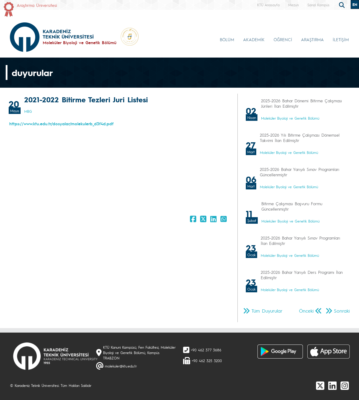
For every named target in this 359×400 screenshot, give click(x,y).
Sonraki (342, 311)
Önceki (306, 311)
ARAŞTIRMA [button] (312, 39)
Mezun (293, 4)
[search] (342, 4)
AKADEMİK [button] (254, 39)
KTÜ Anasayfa (268, 4)
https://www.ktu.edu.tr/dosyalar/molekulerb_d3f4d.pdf (61, 123)
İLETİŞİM (341, 39)
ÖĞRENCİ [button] (283, 39)
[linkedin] (332, 385)
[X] (320, 385)
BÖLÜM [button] (227, 39)
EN (354, 4)
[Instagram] (344, 385)
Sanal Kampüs (318, 4)
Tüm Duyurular (267, 311)
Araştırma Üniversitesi (37, 5)
